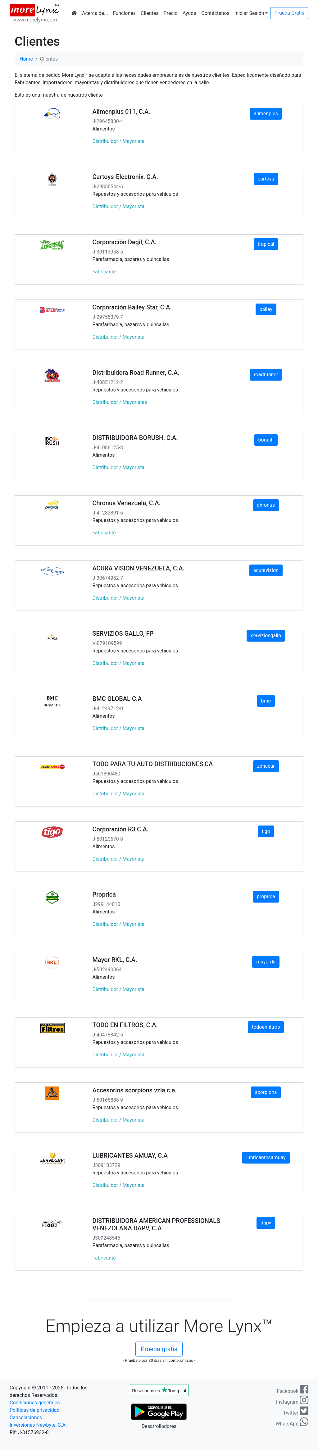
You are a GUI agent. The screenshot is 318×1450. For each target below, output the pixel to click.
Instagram (292, 1402)
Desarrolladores (159, 1426)
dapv (266, 1223)
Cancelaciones (26, 1417)
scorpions (266, 1092)
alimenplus (266, 114)
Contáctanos (215, 13)
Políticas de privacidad (35, 1410)
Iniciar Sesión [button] (249, 13)
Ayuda (189, 13)
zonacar (266, 766)
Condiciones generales (35, 1403)
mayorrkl (265, 962)
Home (26, 59)
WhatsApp (291, 1424)
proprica (266, 896)
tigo (266, 831)
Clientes (150, 13)
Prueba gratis (159, 1349)
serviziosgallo (266, 635)
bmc (266, 701)
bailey (266, 309)
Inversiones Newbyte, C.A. (38, 1425)
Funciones (124, 13)
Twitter (295, 1413)
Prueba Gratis (289, 13)
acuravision (266, 570)
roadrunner (266, 374)
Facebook (292, 1391)
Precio (171, 13)
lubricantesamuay (266, 1157)
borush (266, 440)
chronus (266, 505)
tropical (266, 244)
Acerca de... (95, 13)
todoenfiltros (266, 1027)
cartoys (266, 179)
